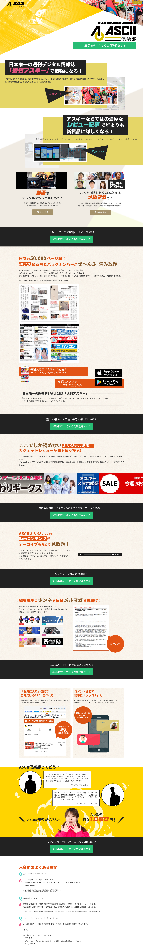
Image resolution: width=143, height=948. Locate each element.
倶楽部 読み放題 (50, 940)
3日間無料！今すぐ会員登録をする (111, 49)
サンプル (115, 589)
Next (138, 434)
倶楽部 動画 (49, 944)
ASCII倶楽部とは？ (24, 940)
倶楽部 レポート (50, 942)
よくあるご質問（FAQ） (26, 942)
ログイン (136, 3)
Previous (4, 434)
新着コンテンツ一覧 (25, 944)
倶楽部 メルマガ (50, 946)
